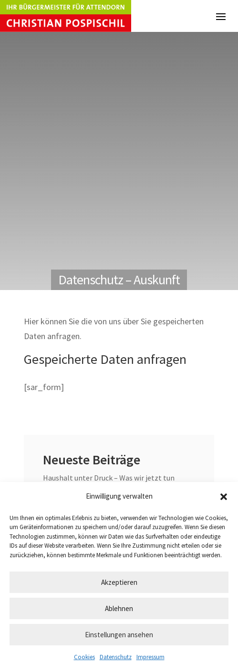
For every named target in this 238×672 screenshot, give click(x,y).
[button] (223, 496)
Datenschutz (116, 657)
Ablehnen (119, 608)
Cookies (84, 657)
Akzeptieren (119, 582)
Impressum (150, 657)
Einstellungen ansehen (119, 634)
